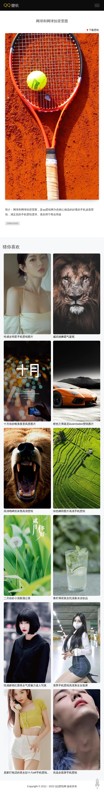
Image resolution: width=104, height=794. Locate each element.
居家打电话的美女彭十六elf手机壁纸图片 (28, 772)
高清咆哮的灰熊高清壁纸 (18, 511)
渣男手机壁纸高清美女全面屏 (70, 685)
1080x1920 (12, 223)
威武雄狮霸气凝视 (63, 337)
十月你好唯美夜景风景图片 (20, 424)
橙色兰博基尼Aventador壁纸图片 (73, 424)
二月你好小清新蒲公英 (17, 598)
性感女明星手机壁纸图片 (18, 337)
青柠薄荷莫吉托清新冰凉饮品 (70, 598)
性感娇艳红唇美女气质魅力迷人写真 (25, 685)
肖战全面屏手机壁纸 (65, 772)
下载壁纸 (94, 30)
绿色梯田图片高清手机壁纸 (69, 511)
